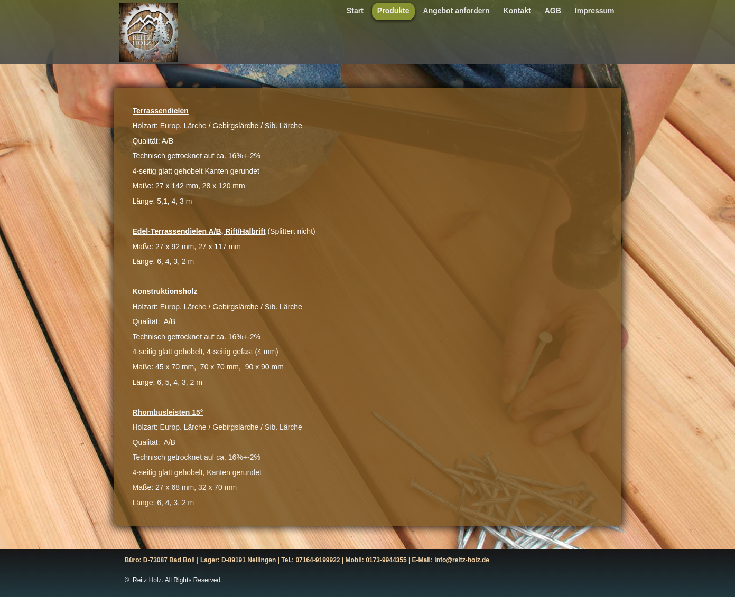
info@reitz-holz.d (460, 560)
